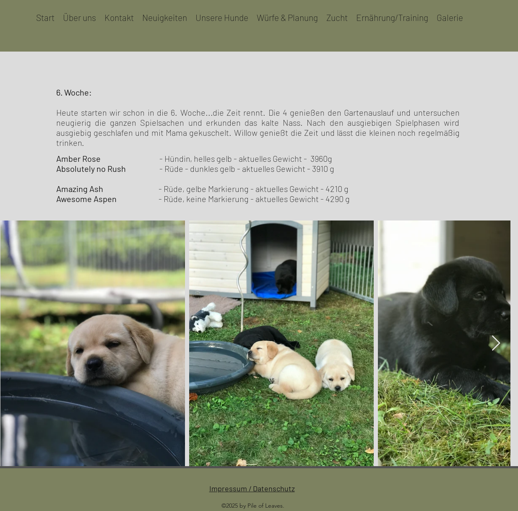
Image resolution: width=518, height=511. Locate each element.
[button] (221, 17)
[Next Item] (496, 343)
